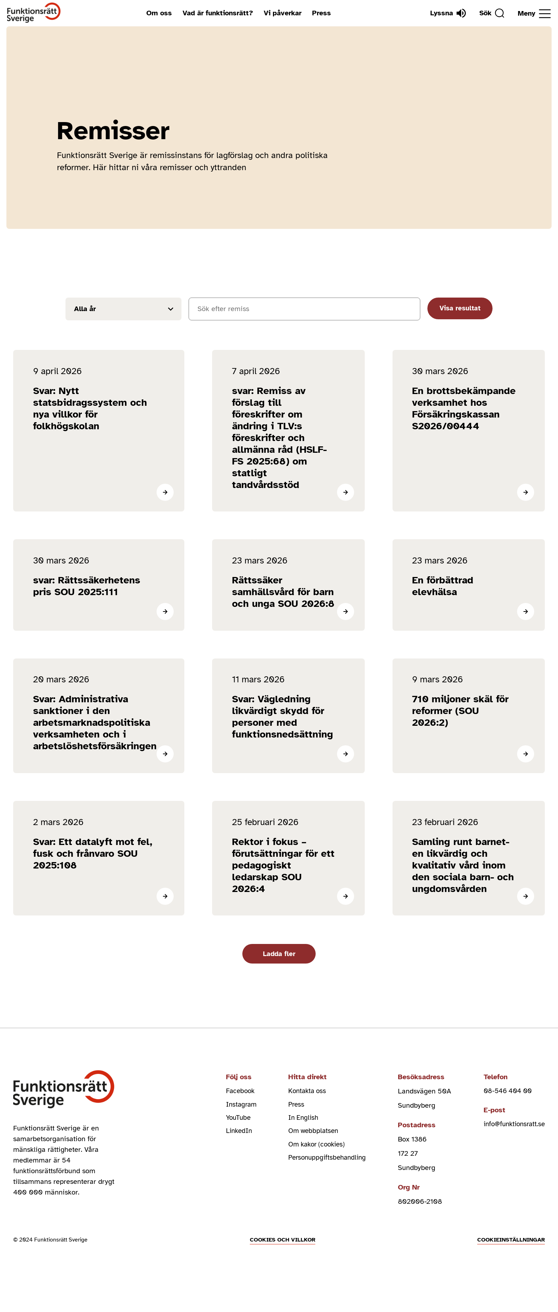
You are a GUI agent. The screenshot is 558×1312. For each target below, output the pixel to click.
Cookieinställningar (511, 1274)
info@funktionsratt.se (512, 1145)
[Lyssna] (444, 13)
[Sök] (490, 13)
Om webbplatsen (312, 1154)
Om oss (157, 13)
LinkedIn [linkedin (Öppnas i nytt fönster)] (236, 1154)
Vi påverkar (281, 13)
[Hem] (34, 12)
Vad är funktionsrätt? (216, 13)
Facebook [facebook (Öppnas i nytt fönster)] (237, 1111)
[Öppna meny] (534, 13)
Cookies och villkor (282, 1274)
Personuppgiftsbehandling (327, 1182)
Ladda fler (279, 973)
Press (319, 13)
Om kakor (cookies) (317, 1168)
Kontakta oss (306, 1111)
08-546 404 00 (504, 1111)
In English (302, 1139)
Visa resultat (459, 308)
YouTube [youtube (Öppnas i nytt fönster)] (235, 1139)
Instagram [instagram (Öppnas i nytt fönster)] (238, 1125)
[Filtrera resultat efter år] (123, 309)
